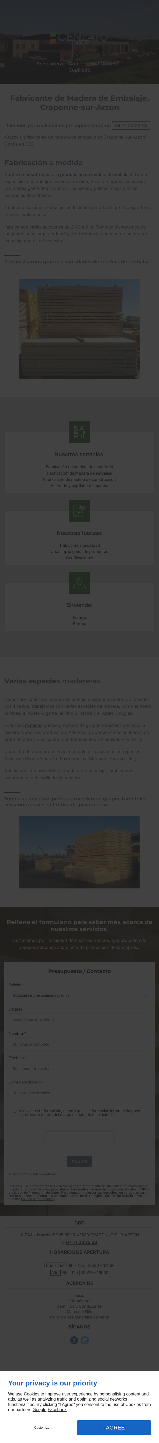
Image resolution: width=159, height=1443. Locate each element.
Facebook (57, 1409)
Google (40, 1409)
